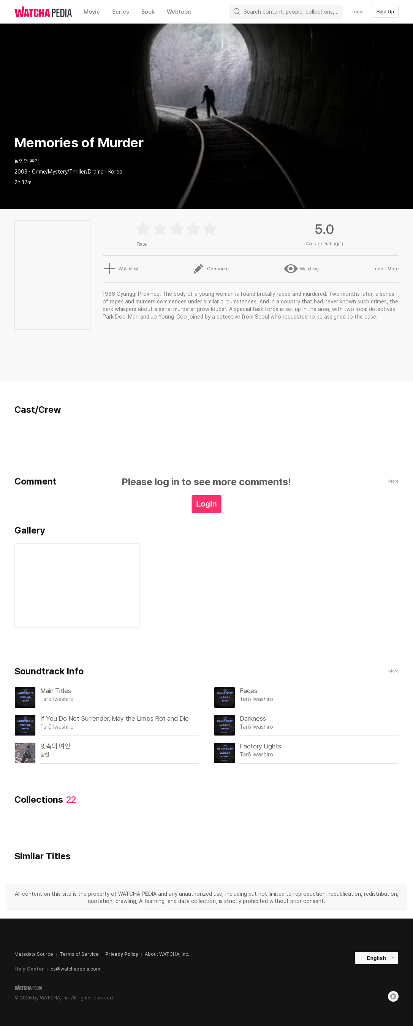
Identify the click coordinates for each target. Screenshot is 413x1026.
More (393, 671)
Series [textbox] (120, 11)
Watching (301, 269)
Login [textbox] (357, 11)
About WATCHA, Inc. (167, 954)
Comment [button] (210, 269)
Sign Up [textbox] (385, 11)
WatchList (120, 269)
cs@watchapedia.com (75, 969)
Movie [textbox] (92, 11)
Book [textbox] (148, 11)
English (376, 958)
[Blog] (393, 996)
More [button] (386, 269)
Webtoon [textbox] (179, 11)
